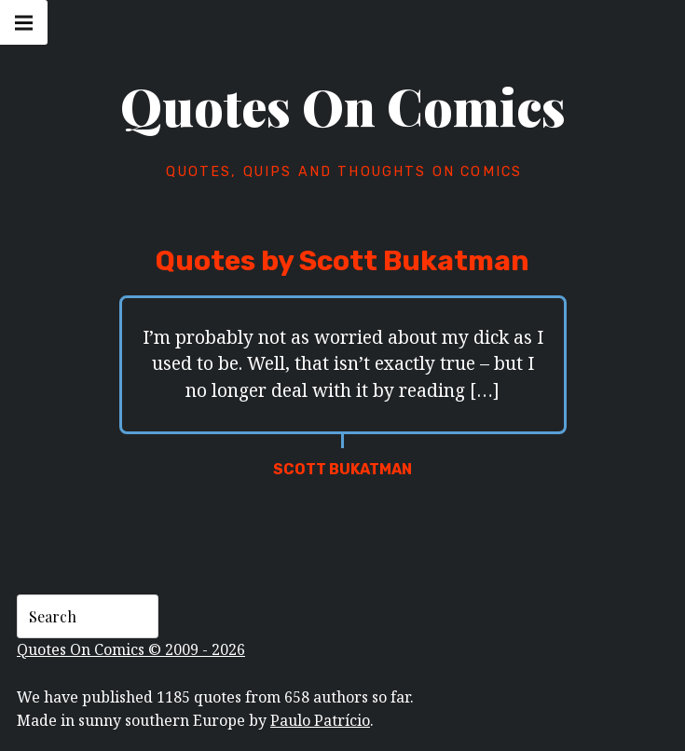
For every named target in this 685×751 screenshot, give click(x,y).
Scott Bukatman (342, 469)
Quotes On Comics (343, 106)
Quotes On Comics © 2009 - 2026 (131, 649)
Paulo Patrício (320, 720)
